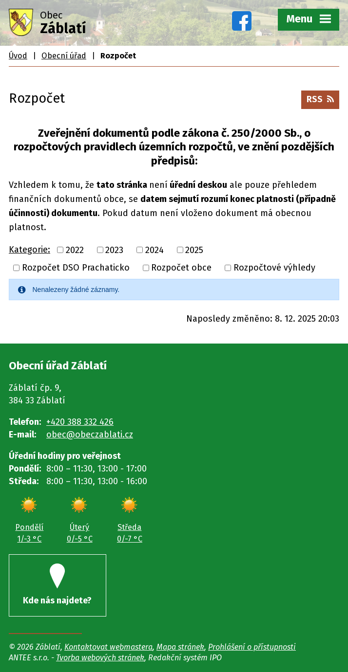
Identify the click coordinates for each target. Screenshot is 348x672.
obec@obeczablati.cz (89, 434)
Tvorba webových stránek (100, 657)
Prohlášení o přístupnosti (252, 647)
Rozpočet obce (181, 267)
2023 (114, 249)
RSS (320, 99)
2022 (75, 249)
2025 (194, 249)
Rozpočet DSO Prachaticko (76, 267)
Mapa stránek (180, 647)
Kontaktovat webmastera (108, 647)
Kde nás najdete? (57, 584)
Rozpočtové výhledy (274, 267)
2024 (154, 249)
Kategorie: (29, 249)
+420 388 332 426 (80, 422)
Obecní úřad (63, 55)
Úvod (18, 55)
